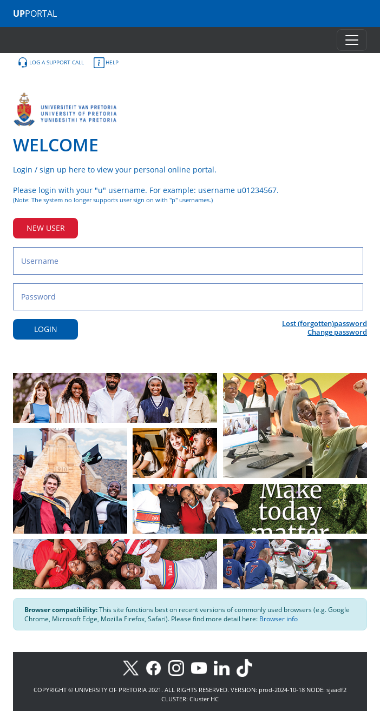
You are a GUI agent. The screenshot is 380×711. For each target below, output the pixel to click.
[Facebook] (157, 667)
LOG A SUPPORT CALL (50, 62)
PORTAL (35, 13)
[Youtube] (202, 667)
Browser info (278, 619)
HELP (106, 62)
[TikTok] (247, 667)
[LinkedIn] (224, 667)
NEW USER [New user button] (46, 228)
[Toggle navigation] (352, 40)
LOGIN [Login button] (45, 329)
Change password (337, 332)
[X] (133, 667)
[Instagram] (179, 667)
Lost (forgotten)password (324, 323)
